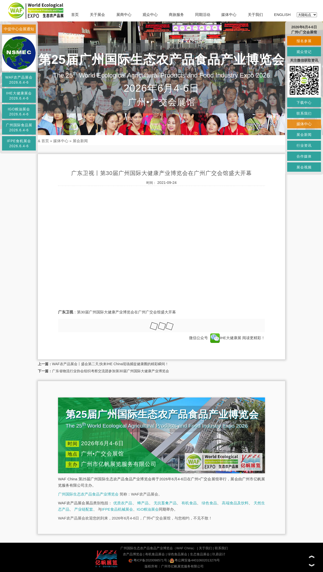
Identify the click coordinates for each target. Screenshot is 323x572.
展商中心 (123, 14)
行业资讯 (304, 145)
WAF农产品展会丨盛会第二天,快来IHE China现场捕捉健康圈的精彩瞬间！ (110, 364)
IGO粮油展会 (148, 509)
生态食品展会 (200, 554)
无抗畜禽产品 (165, 503)
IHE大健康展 (225, 338)
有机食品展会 (155, 554)
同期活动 (202, 14)
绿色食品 (209, 503)
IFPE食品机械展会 (117, 509)
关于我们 (255, 14)
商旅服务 (176, 14)
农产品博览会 (133, 554)
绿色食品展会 (177, 554)
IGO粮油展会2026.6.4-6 (19, 111)
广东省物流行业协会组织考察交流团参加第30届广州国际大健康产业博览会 (110, 371)
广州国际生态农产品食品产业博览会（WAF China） (158, 548)
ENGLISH (282, 14)
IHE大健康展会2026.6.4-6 (19, 95)
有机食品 (189, 503)
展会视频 (304, 167)
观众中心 (150, 14)
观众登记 (304, 52)
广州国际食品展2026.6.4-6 (19, 127)
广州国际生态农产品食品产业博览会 (88, 494)
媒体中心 (228, 14)
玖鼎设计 (218, 554)
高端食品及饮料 (235, 503)
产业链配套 (83, 509)
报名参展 (304, 41)
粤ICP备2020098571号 (147, 560)
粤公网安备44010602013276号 (195, 560)
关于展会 (97, 14)
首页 (75, 14)
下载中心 (304, 103)
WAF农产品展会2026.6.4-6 (19, 79)
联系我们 (221, 548)
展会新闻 (80, 141)
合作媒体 (304, 156)
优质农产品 (122, 503)
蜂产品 (143, 503)
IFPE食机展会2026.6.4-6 (19, 143)
